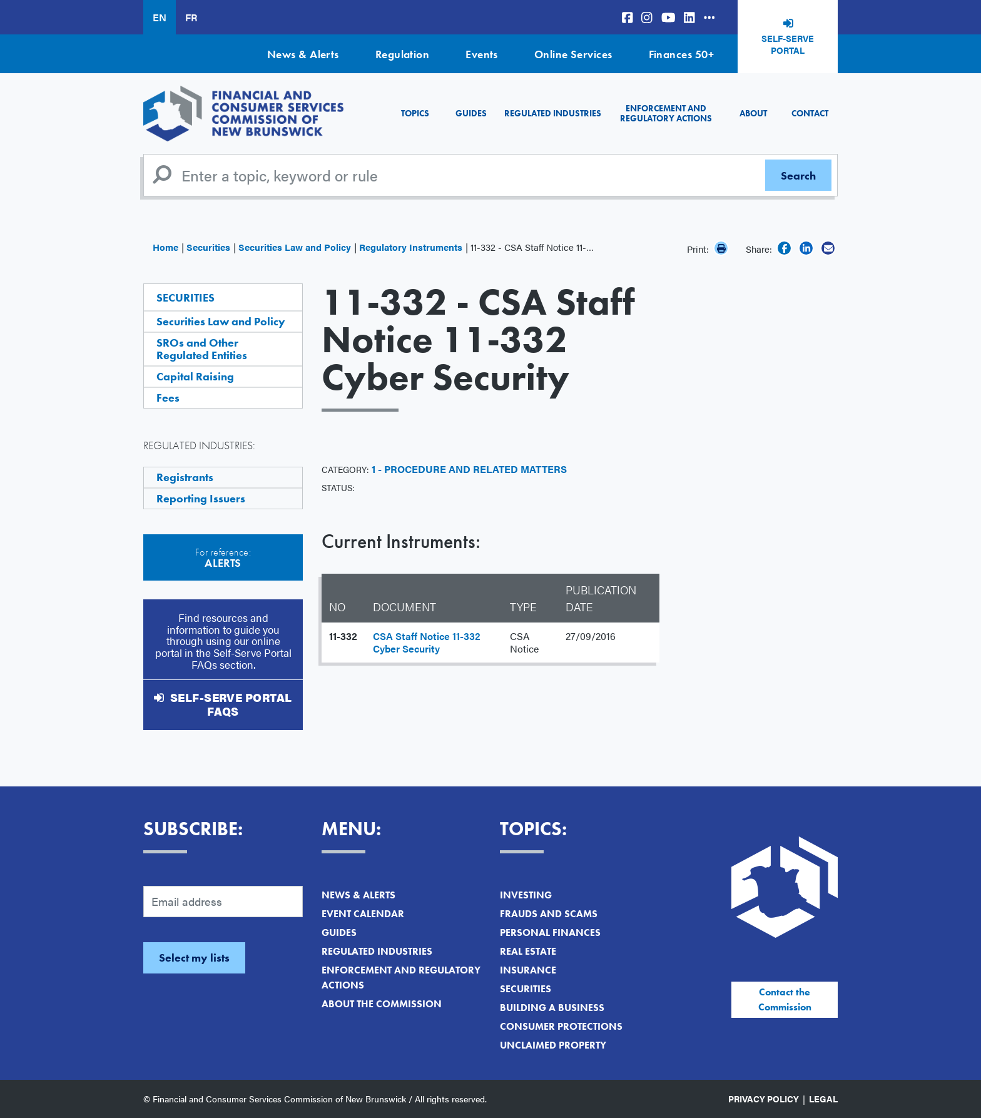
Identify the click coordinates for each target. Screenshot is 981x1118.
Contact (809, 113)
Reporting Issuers (200, 498)
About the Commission (382, 1003)
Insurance (528, 970)
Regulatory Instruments (410, 246)
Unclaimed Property (553, 1045)
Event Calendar (363, 913)
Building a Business (552, 1007)
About (753, 113)
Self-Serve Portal (787, 44)
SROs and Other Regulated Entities (201, 348)
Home (165, 246)
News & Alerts (303, 54)
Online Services (573, 54)
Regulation (402, 54)
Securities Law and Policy (294, 246)
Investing (526, 895)
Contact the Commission (784, 999)
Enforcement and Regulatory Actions (666, 113)
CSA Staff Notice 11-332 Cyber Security (426, 642)
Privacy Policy (763, 1098)
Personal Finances (550, 932)
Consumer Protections (561, 1026)
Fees (168, 397)
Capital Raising (195, 376)
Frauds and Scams (548, 913)
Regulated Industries (552, 113)
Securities (208, 246)
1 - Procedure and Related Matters (469, 469)
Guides (471, 113)
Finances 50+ (681, 54)
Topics (415, 113)
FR (191, 17)
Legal (823, 1098)
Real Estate (528, 951)
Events (481, 54)
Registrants (184, 477)
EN (159, 17)
